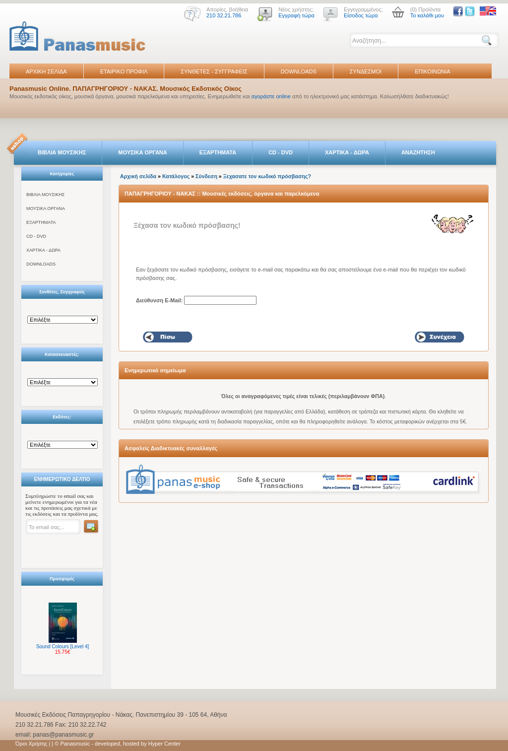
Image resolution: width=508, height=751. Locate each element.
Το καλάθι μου (427, 15)
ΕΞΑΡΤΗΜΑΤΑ (217, 152)
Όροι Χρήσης (31, 744)
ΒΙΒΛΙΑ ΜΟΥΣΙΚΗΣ (62, 152)
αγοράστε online (271, 96)
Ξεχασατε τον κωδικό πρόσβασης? (267, 176)
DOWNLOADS (299, 71)
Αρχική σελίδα (138, 176)
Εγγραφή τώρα (296, 15)
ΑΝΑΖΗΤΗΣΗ (418, 152)
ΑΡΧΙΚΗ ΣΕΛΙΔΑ (46, 71)
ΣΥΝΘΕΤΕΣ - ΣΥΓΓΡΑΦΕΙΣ (214, 71)
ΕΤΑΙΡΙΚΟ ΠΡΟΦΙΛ (124, 71)
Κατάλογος (176, 176)
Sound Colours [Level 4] (62, 646)
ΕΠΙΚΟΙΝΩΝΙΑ (432, 71)
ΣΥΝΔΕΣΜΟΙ (365, 71)
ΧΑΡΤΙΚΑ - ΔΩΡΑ (347, 152)
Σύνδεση (206, 176)
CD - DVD (280, 152)
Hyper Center (164, 744)
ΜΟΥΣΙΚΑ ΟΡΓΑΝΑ (142, 152)
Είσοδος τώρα (361, 15)
